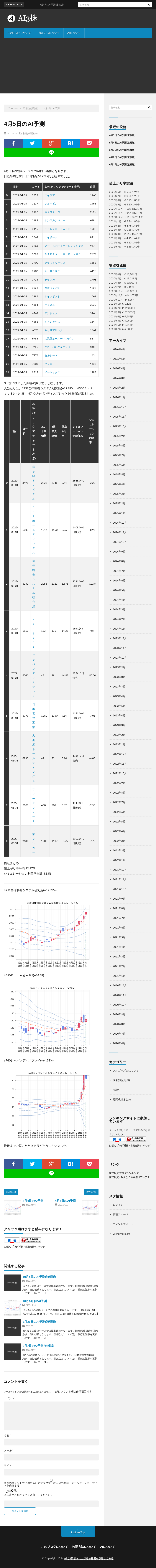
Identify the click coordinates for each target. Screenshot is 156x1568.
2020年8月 (119, 1023)
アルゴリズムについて (126, 1070)
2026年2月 (119, 387)
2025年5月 (119, 474)
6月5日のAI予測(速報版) (122, 135)
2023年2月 (119, 734)
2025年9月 (119, 435)
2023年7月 (119, 686)
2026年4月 (119, 368)
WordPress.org (121, 1233)
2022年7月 (119, 802)
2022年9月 (119, 782)
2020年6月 (119, 1043)
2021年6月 (119, 927)
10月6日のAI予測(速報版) (39, 1276)
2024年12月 (120, 522)
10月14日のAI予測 (34, 1301)
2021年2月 (119, 966)
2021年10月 (120, 889)
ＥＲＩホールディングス (33, 529)
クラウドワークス (55, 262)
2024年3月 (119, 609)
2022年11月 (120, 763)
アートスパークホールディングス (64, 245)
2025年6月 (119, 464)
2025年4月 (119, 484)
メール (9, 1450)
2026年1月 (119, 397)
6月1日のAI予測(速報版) (122, 164)
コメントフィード (123, 1224)
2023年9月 (119, 667)
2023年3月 (119, 725)
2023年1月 (119, 744)
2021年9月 (119, 898)
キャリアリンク (54, 330)
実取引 (117, 1089)
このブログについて (19, 32)
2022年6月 (119, 811)
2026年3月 (119, 378)
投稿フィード (120, 1214)
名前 (7, 1435)
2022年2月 (119, 850)
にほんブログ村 (12, 1246)
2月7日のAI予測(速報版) (38, 1345)
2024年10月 (120, 541)
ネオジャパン (52, 287)
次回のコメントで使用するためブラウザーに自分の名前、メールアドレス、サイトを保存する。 (50, 1484)
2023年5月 (119, 705)
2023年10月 (120, 657)
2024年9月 (119, 551)
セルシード (51, 355)
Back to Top (78, 1532)
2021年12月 (120, 869)
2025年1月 (119, 513)
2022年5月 (119, 821)
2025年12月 (120, 406)
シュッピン (51, 203)
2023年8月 (119, 676)
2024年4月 (119, 599)
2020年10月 (120, 1004)
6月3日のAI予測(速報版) (122, 149)
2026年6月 (119, 349)
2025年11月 (120, 416)
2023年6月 (119, 696)
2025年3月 (119, 493)
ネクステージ (52, 212)
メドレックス (52, 321)
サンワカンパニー (55, 220)
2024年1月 (119, 628)
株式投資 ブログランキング (124, 1173)
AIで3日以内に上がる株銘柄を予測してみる (89, 1558)
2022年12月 (120, 754)
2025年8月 (119, 445)
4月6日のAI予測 (65, 1200)
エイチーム (51, 237)
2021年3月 (119, 956)
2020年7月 (119, 1033)
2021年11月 (120, 879)
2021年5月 (119, 937)
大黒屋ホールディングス (59, 338)
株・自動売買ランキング (33, 1246)
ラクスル (50, 304)
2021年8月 (119, 908)
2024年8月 (119, 561)
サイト (8, 1465)
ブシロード (51, 363)
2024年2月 (119, 619)
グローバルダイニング (57, 347)
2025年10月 (120, 426)
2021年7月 (119, 917)
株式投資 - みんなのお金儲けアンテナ (129, 1177)
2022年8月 (119, 792)
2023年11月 (120, 647)
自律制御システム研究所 (33, 583)
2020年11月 (120, 995)
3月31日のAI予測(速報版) (39, 1321)
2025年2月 (119, 503)
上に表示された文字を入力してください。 (28, 1494)
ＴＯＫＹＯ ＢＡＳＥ (57, 228)
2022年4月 (119, 831)
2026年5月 (119, 358)
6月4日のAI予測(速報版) (122, 142)
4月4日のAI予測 (32, 1200)
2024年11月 (120, 532)
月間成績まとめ (122, 1099)
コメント (9, 1398)
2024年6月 (119, 580)
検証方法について (49, 32)
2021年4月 (119, 946)
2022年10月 (120, 773)
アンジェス (51, 313)
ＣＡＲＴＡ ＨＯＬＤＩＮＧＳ (63, 254)
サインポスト (52, 296)
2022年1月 (119, 860)
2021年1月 (119, 975)
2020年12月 (120, 985)
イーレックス (52, 372)
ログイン (118, 1204)
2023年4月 (119, 715)
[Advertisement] (78, 66)
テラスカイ (51, 279)
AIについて (74, 32)
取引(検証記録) (30, 133)
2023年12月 (120, 638)
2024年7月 (119, 570)
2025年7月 (119, 455)
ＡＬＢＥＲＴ (52, 271)
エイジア (50, 195)
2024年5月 (119, 590)
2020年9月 (119, 1014)
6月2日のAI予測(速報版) (122, 157)
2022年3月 (119, 840)
